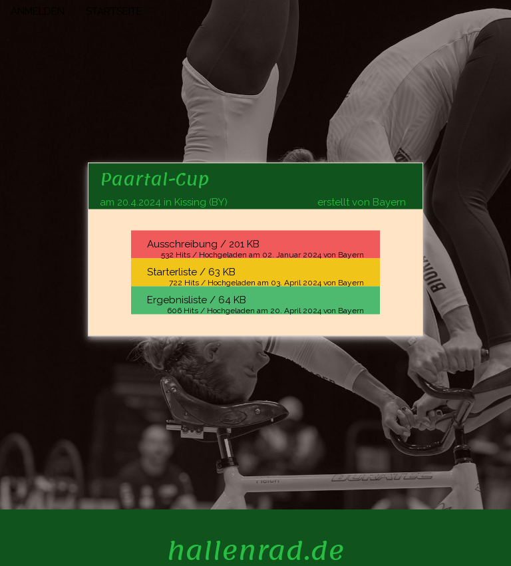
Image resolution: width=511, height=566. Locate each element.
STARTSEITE (114, 11)
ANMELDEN (38, 11)
